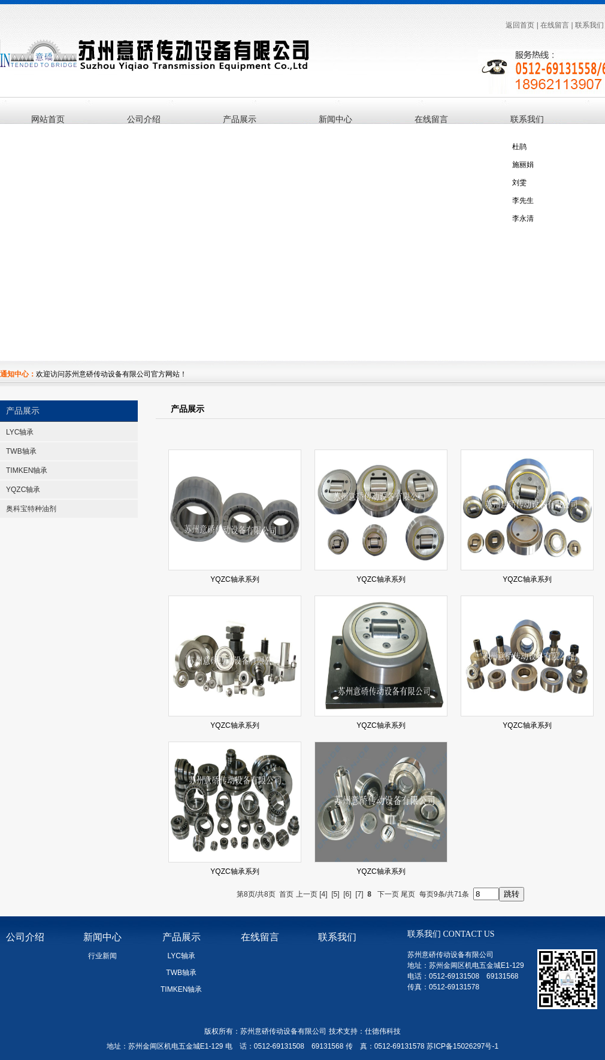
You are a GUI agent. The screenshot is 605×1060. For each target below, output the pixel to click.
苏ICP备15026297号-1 (462, 1046)
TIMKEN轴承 (26, 470)
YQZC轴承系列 (234, 579)
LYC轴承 (20, 432)
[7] (359, 894)
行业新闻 (102, 956)
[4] (323, 894)
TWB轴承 (21, 451)
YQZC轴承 (23, 489)
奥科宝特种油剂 (31, 509)
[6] (347, 894)
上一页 (306, 894)
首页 (286, 894)
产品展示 (23, 410)
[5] (335, 894)
